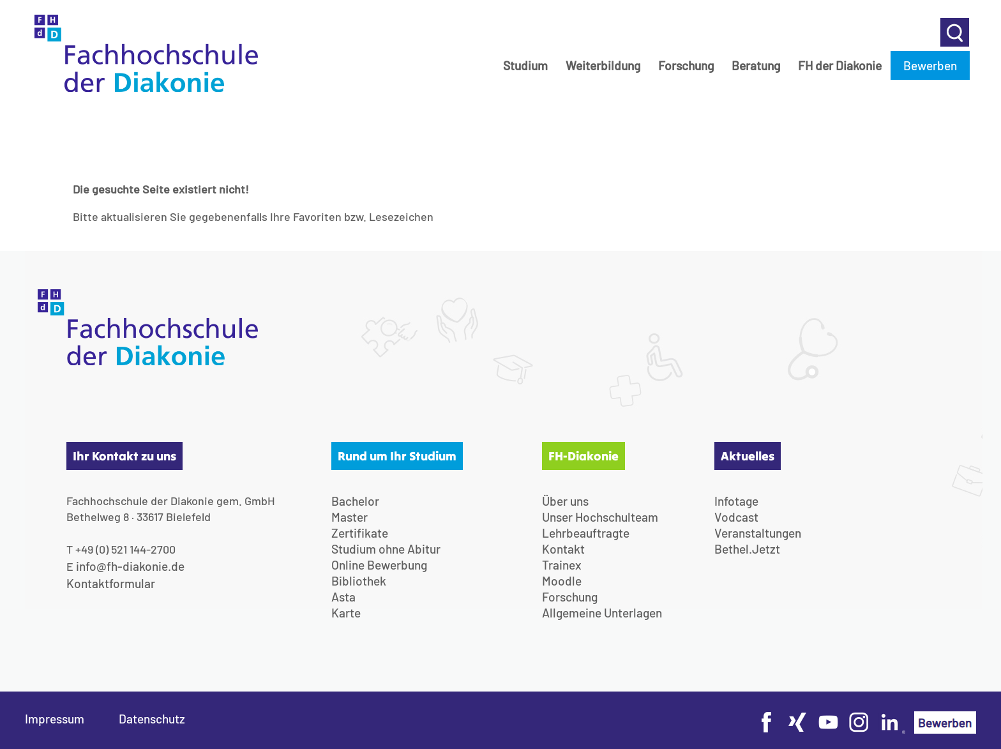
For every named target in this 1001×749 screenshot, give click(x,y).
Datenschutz (152, 718)
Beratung (756, 65)
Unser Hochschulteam (600, 517)
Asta (343, 596)
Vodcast (736, 517)
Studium (525, 65)
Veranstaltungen (757, 533)
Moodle (562, 580)
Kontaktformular (110, 583)
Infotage (736, 501)
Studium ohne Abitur (385, 548)
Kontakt (563, 548)
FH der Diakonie (840, 65)
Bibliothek (358, 580)
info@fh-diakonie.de (130, 566)
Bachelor (355, 501)
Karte (346, 612)
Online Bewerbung (379, 564)
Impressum (54, 718)
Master (349, 517)
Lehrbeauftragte (585, 533)
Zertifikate (359, 533)
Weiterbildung (603, 65)
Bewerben (930, 65)
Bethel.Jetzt (747, 548)
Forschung (686, 65)
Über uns (565, 501)
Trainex (562, 564)
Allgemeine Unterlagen (602, 612)
